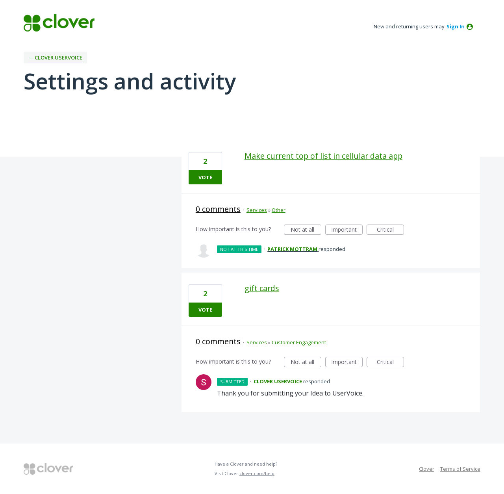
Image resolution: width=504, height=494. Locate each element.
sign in (456, 26)
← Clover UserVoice (55, 57)
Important (347, 230)
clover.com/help (256, 473)
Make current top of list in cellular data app (323, 155)
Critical (390, 230)
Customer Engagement (299, 342)
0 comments (218, 209)
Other (278, 210)
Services (256, 210)
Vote (205, 177)
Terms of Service (460, 468)
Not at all (306, 230)
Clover (426, 468)
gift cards (262, 288)
